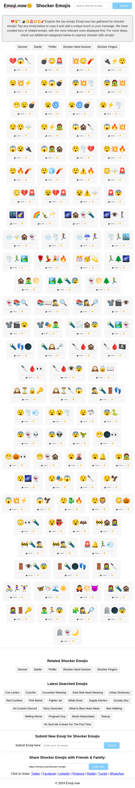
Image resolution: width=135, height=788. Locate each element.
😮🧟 (122, 456)
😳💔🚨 (24, 192)
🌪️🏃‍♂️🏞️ (16, 258)
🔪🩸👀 (32, 368)
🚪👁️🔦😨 (32, 566)
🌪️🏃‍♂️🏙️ (118, 236)
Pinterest (78, 773)
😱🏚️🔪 (83, 127)
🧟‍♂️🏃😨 (51, 610)
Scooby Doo (121, 700)
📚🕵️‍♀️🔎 (87, 302)
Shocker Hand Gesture (77, 46)
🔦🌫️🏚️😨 (83, 324)
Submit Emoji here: (28, 745)
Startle (38, 46)
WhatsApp (117, 773)
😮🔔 (98, 456)
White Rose (75, 700)
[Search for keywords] (92, 5)
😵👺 (55, 522)
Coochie (31, 692)
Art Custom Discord (25, 708)
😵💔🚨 (55, 192)
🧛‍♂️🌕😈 (87, 588)
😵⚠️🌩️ (87, 192)
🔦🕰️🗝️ (51, 346)
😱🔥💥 (114, 127)
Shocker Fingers (107, 46)
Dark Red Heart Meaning (88, 692)
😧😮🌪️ (59, 412)
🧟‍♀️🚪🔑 (20, 610)
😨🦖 (79, 434)
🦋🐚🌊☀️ (52, 588)
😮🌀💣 (79, 105)
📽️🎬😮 (16, 324)
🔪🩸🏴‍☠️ (114, 346)
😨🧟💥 (114, 83)
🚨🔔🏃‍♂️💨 (99, 544)
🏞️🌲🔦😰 (63, 280)
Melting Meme (33, 716)
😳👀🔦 (28, 522)
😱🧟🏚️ (51, 148)
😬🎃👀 (16, 456)
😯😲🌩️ (20, 127)
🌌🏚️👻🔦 (79, 214)
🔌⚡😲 (114, 61)
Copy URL (98, 766)
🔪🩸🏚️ (83, 346)
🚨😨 (114, 192)
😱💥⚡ (16, 500)
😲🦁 (98, 500)
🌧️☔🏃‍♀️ (87, 236)
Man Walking (114, 708)
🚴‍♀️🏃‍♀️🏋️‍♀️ (16, 588)
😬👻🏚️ (47, 456)
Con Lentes (12, 692)
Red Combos (14, 700)
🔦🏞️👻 (118, 324)
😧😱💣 (51, 83)
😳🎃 (122, 500)
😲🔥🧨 (20, 170)
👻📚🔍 (16, 302)
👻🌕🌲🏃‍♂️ (102, 280)
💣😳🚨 (51, 61)
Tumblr (102, 773)
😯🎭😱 (59, 478)
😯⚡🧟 (51, 127)
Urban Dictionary (119, 692)
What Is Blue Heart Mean (84, 708)
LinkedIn (64, 773)
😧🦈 (87, 412)
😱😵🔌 (20, 148)
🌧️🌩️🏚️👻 (20, 236)
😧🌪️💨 (28, 412)
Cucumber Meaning (54, 692)
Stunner (22, 46)
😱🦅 (43, 500)
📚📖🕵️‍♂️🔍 (52, 302)
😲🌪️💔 (83, 148)
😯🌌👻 (28, 478)
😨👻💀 (28, 434)
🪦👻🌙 (67, 632)
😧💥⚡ (20, 83)
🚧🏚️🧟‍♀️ (107, 522)
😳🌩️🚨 (114, 170)
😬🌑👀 (107, 434)
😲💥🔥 (114, 148)
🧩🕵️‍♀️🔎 (83, 610)
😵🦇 (79, 522)
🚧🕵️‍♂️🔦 (63, 544)
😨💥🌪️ (83, 83)
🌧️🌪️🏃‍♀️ (55, 236)
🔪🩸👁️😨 (67, 368)
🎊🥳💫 (87, 258)
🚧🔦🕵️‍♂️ (32, 544)
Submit (112, 745)
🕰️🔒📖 (102, 368)
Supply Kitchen (98, 700)
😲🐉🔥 (71, 500)
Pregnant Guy (57, 716)
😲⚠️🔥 (83, 170)
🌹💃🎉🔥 (52, 258)
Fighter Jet (55, 700)
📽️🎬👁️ (118, 302)
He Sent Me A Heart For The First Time (67, 724)
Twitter (35, 773)
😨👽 (55, 434)
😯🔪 (87, 478)
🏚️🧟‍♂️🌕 (28, 280)
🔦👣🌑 (20, 346)
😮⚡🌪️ (110, 105)
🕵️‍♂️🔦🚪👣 (106, 390)
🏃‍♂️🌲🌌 (118, 258)
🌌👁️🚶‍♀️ (114, 214)
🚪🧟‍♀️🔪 (106, 566)
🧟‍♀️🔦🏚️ (118, 588)
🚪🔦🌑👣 (71, 566)
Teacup (105, 716)
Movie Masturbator (83, 716)
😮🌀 (52, 105)
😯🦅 (110, 478)
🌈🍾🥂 (44, 214)
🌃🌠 (16, 214)
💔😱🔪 (20, 61)
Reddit (91, 773)
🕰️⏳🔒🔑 (28, 390)
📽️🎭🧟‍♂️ (48, 324)
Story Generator (53, 708)
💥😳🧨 (83, 61)
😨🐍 (110, 412)
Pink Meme (36, 700)
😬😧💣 (24, 105)
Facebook (49, 773)
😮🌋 (75, 456)
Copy (17, 70)
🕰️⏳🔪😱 (67, 390)
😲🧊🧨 (51, 170)
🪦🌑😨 (114, 610)
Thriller (52, 46)
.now (15, 5)
